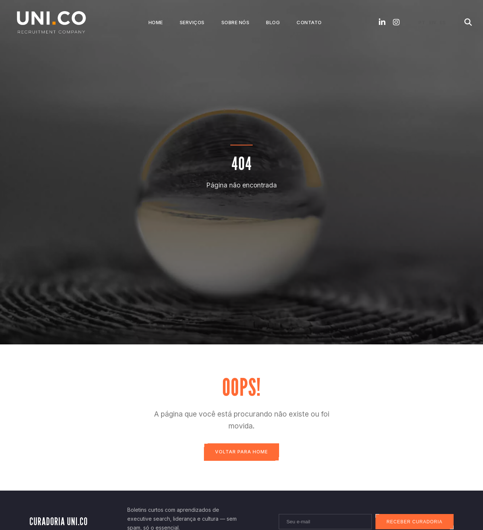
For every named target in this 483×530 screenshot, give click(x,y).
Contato (309, 22)
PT (421, 22)
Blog (273, 22)
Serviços (192, 22)
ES (442, 22)
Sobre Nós (235, 22)
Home (155, 22)
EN (432, 22)
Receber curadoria (414, 522)
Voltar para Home (241, 452)
